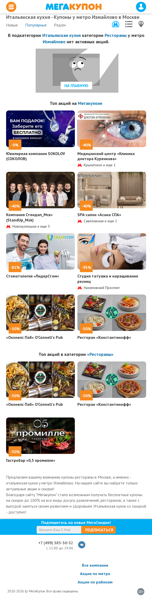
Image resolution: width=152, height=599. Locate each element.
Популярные (36, 24)
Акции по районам (95, 581)
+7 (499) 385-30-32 (55, 542)
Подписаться (99, 529)
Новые (12, 24)
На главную (76, 85)
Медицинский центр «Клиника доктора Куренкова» (106, 156)
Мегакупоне (90, 103)
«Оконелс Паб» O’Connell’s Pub (34, 337)
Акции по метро (95, 573)
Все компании (95, 565)
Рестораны (116, 35)
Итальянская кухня (61, 35)
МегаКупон (74, 7)
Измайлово (54, 42)
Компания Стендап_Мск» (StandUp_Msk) (29, 217)
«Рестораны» (100, 354)
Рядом (60, 24)
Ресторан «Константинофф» (104, 337)
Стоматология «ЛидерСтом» (32, 275)
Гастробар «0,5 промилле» (30, 460)
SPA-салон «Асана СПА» (99, 214)
